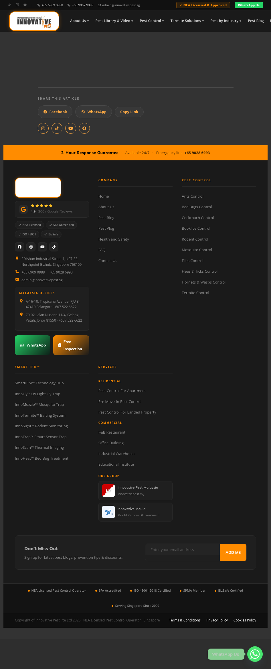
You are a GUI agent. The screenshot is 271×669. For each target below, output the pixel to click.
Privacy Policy (217, 620)
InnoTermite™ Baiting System (40, 415)
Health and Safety (113, 239)
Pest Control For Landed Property (127, 412)
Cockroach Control (198, 217)
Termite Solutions (186, 20)
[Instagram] (17, 5)
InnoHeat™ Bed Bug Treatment (41, 458)
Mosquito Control (197, 249)
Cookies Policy (245, 620)
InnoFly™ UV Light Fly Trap (37, 393)
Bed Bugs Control (197, 206)
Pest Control (150, 20)
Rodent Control (195, 239)
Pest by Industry (224, 20)
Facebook (55, 111)
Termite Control (195, 292)
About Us (78, 20)
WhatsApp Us (249, 5)
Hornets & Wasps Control (203, 282)
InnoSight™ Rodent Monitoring (41, 425)
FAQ (102, 249)
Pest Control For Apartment (122, 390)
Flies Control (192, 260)
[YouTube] (25, 5)
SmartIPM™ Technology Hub (39, 382)
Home (103, 196)
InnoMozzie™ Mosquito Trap (39, 404)
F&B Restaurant (111, 432)
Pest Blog (256, 20)
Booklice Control (196, 228)
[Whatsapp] (255, 654)
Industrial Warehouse (117, 453)
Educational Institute (116, 464)
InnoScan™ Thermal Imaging (39, 447)
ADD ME (233, 552)
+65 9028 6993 (197, 152)
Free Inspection (70, 345)
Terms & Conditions (185, 620)
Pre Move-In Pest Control (120, 401)
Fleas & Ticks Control (199, 271)
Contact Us (107, 260)
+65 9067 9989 (80, 5)
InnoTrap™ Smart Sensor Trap (41, 436)
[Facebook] (19, 246)
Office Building (111, 442)
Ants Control (192, 196)
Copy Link (129, 111)
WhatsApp (93, 111)
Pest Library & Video (113, 20)
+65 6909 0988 (50, 5)
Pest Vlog (106, 228)
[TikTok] (9, 5)
